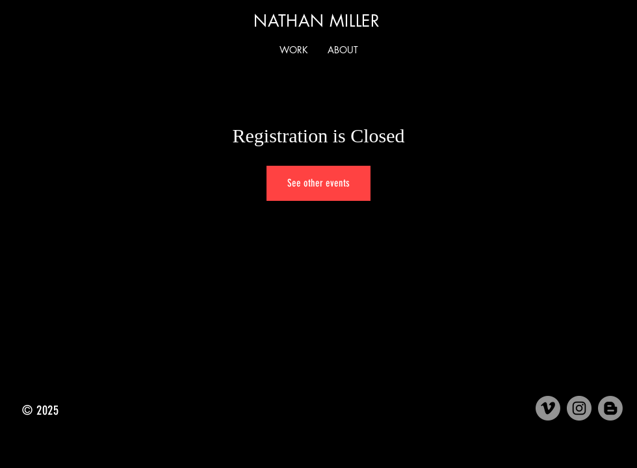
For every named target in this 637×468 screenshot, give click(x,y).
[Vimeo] (548, 408)
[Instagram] (579, 408)
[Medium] (610, 408)
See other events (318, 183)
